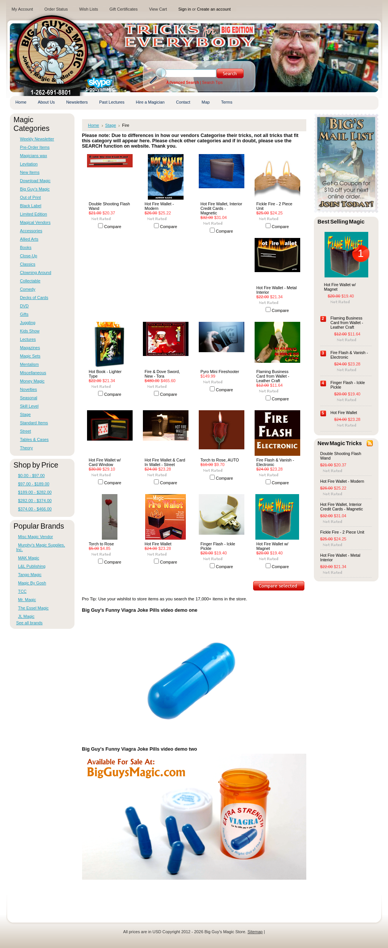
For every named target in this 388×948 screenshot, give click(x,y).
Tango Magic (30, 574)
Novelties (28, 389)
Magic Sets (30, 356)
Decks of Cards (34, 297)
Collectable (30, 281)
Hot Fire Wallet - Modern (159, 206)
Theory (26, 448)
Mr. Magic (27, 599)
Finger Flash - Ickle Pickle (218, 546)
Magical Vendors (35, 222)
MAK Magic (29, 558)
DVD (24, 306)
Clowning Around (35, 272)
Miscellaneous (33, 372)
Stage (25, 414)
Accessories (31, 230)
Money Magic (32, 381)
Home (93, 125)
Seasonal (28, 397)
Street (25, 431)
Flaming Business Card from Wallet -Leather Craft (273, 376)
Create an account (214, 9)
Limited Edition (33, 214)
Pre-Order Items (35, 147)
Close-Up (28, 256)
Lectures (28, 339)
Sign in (184, 9)
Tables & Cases (34, 439)
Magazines (30, 347)
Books (26, 247)
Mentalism (29, 364)
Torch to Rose (101, 544)
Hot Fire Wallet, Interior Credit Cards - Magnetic (221, 208)
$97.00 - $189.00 (33, 484)
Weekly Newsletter (37, 139)
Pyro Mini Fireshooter (220, 371)
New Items (30, 172)
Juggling (28, 322)
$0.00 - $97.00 (31, 475)
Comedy (28, 289)
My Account (22, 9)
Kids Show (30, 331)
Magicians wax (33, 155)
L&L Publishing (32, 566)
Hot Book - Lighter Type (105, 373)
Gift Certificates (123, 9)
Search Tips (212, 82)
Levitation (29, 164)
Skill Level (29, 406)
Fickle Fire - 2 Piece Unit (275, 206)
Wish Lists (88, 9)
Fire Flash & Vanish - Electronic (275, 462)
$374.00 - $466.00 (35, 509)
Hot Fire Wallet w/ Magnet (272, 546)
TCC (22, 591)
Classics (27, 264)
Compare (112, 226)
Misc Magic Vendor (35, 536)
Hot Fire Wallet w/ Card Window (105, 462)
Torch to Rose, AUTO (220, 460)
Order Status (56, 9)
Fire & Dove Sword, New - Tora (162, 373)
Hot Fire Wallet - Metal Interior (277, 289)
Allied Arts (29, 239)
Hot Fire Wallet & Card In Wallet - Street (165, 462)
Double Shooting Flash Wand (109, 206)
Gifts (24, 314)
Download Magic (35, 180)
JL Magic (26, 616)
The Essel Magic (33, 608)
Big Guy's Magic (35, 189)
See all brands (29, 622)
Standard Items (34, 422)
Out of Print (30, 197)
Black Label (30, 205)
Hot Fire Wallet (158, 544)
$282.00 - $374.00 (35, 500)
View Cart (158, 9)
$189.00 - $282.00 (35, 492)
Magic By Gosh (32, 583)
